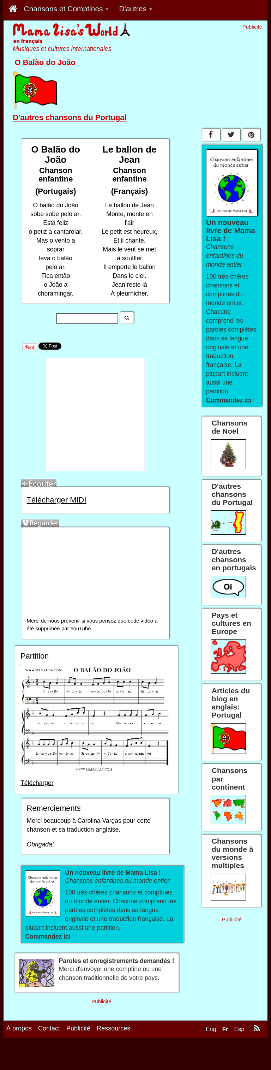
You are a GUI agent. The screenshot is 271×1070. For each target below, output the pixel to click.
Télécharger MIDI (56, 499)
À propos (19, 1028)
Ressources (113, 1028)
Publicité (78, 1028)
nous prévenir (64, 621)
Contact (49, 1028)
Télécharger (36, 782)
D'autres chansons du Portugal (69, 117)
